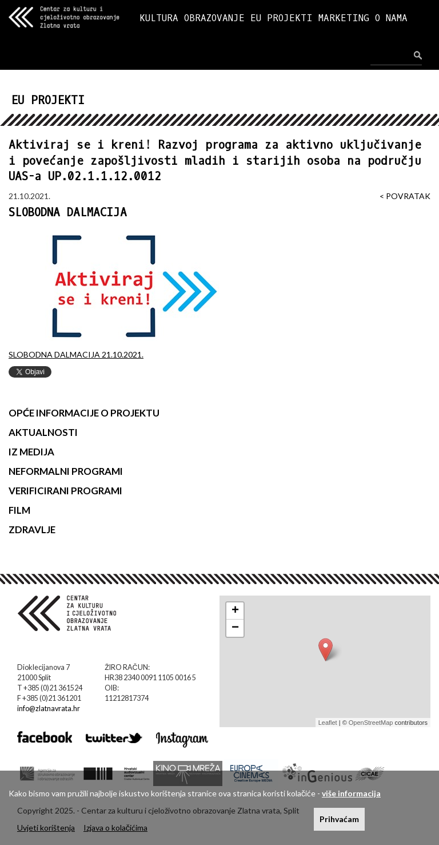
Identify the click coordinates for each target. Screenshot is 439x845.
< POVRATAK (405, 196)
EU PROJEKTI (281, 18)
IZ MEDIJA (31, 452)
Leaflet (327, 722)
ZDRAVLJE (32, 529)
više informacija (351, 793)
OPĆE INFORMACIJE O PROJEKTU (84, 413)
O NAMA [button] (391, 18)
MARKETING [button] (343, 18)
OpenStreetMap (371, 722)
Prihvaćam (339, 819)
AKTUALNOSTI (43, 432)
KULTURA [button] (158, 18)
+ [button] (235, 611)
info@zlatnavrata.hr (48, 708)
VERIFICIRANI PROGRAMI (65, 491)
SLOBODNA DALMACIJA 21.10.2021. (76, 354)
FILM (19, 510)
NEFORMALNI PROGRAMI (66, 471)
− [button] (235, 628)
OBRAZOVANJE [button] (214, 18)
